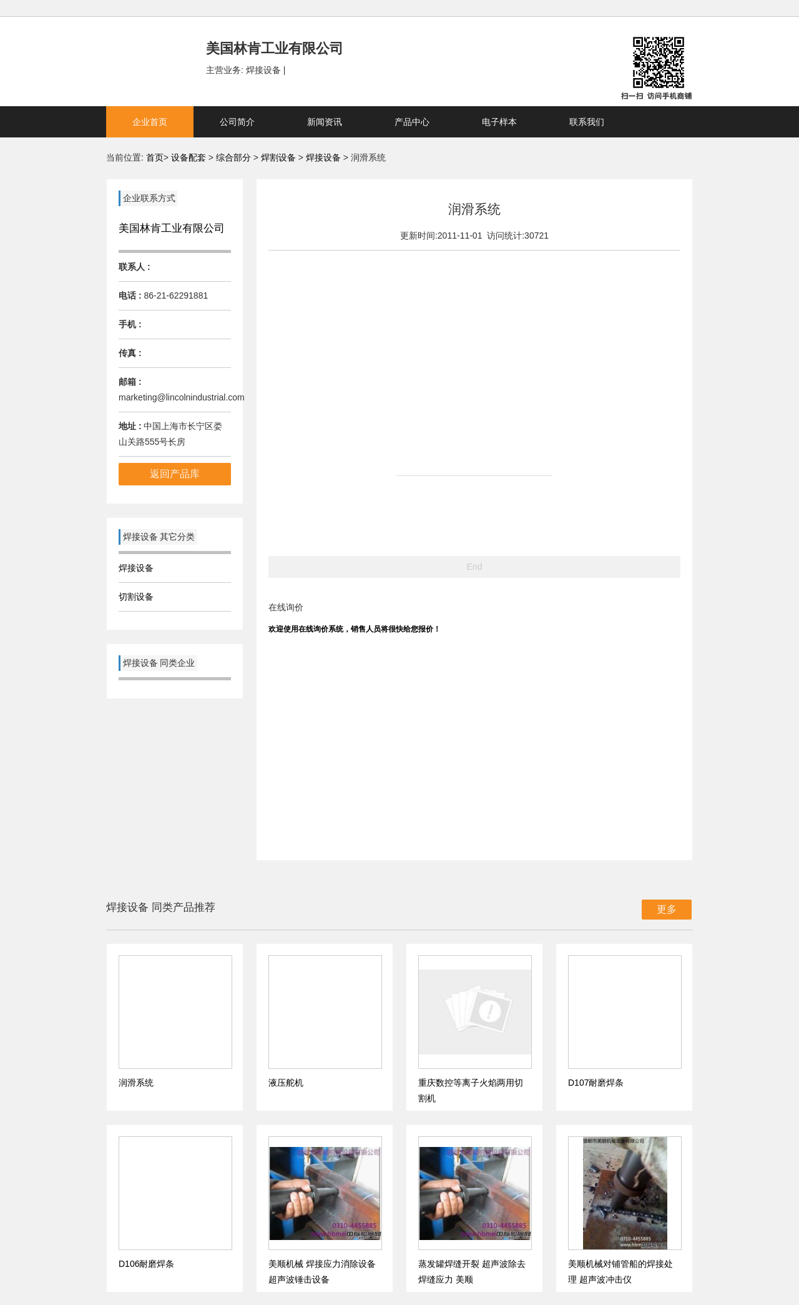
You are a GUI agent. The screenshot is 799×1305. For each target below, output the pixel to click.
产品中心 (412, 122)
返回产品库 (175, 474)
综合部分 (234, 157)
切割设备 (136, 597)
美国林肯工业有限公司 (172, 228)
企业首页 (149, 122)
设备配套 (188, 157)
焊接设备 (324, 157)
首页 (155, 157)
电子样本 (499, 122)
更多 (667, 909)
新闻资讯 (324, 122)
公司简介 (237, 122)
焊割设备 (279, 157)
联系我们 (586, 122)
